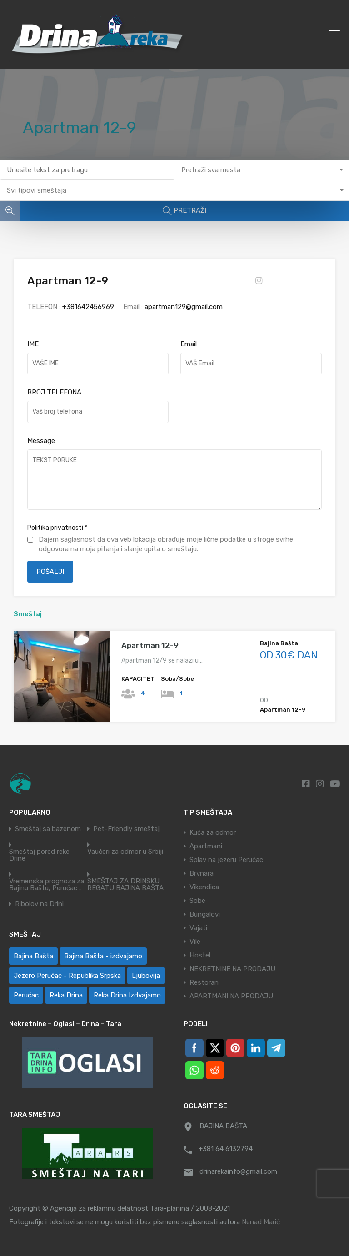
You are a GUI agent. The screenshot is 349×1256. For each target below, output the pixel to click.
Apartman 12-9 (150, 645)
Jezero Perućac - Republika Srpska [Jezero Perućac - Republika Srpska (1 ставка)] (67, 976)
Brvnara (201, 873)
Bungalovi (204, 914)
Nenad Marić (261, 1222)
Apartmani (205, 846)
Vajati (198, 928)
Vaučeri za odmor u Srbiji (125, 851)
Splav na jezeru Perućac (226, 860)
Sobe (197, 901)
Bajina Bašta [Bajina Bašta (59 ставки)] (33, 956)
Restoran (204, 982)
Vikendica (204, 887)
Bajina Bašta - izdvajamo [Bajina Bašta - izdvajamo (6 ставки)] (103, 956)
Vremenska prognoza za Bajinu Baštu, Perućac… (46, 885)
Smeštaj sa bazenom (48, 829)
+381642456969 (88, 307)
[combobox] (261, 170)
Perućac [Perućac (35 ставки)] (26, 995)
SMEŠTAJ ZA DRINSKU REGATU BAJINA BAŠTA (125, 885)
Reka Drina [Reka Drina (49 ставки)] (66, 995)
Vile (194, 941)
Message (41, 441)
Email (188, 344)
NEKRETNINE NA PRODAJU (232, 969)
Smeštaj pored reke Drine (39, 855)
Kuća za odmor (212, 832)
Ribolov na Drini (39, 904)
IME (33, 344)
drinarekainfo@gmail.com (238, 1171)
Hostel (199, 955)
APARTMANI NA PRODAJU (231, 996)
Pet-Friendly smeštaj (126, 829)
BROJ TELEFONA (54, 392)
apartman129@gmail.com (184, 307)
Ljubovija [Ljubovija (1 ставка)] (146, 976)
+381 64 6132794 (226, 1149)
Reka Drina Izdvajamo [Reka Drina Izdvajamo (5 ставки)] (127, 995)
